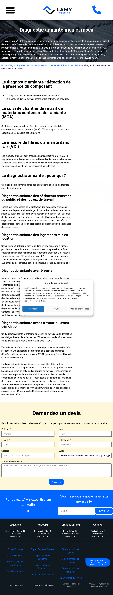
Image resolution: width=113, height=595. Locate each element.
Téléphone (64, 440)
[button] (10, 10)
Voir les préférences (79, 309)
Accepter (33, 309)
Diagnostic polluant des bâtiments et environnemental (34, 65)
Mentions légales (16, 585)
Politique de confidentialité (44, 585)
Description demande (11, 461)
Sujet (61, 451)
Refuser (56, 309)
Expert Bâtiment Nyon (42, 574)
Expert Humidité (15, 555)
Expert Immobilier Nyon (70, 578)
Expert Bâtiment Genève (42, 549)
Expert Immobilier (15, 571)
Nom (61, 429)
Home (4, 65)
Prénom (5, 429)
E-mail (4, 440)
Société (5, 451)
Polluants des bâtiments (72, 65)
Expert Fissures (15, 549)
